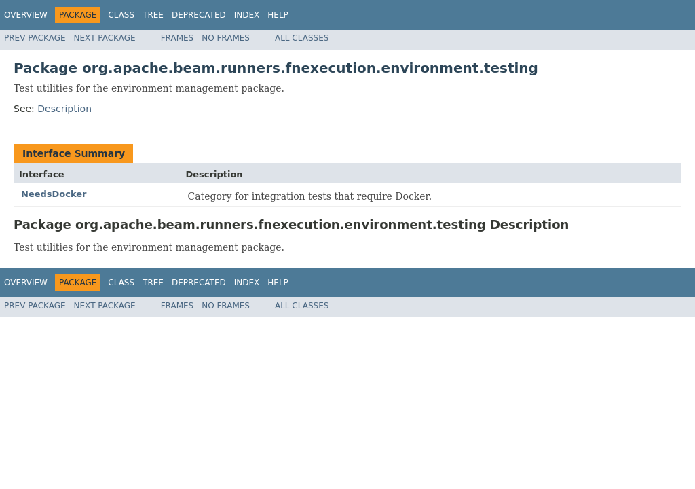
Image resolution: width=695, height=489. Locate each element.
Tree (153, 15)
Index (247, 15)
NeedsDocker (54, 194)
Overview (26, 15)
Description (64, 108)
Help (277, 15)
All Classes (301, 38)
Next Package (105, 38)
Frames (177, 38)
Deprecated (199, 15)
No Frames (226, 38)
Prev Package (35, 38)
